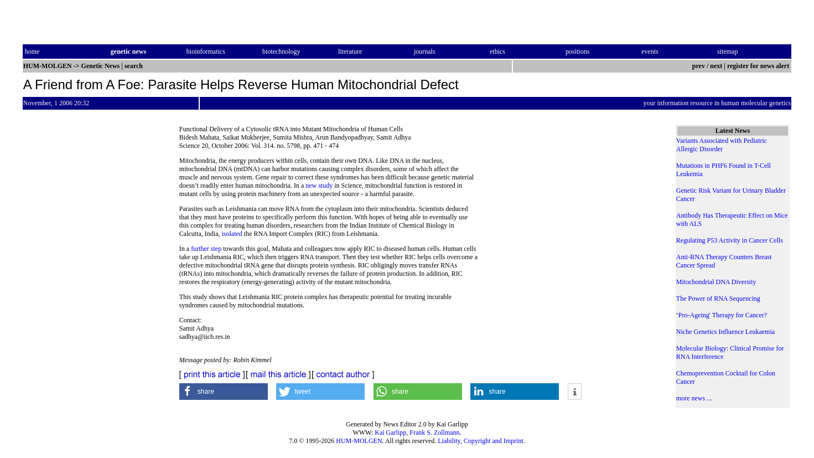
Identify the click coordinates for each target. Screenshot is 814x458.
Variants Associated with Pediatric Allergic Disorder (721, 145)
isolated (231, 234)
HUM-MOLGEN (359, 441)
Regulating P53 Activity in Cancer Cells (729, 240)
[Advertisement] (568, 232)
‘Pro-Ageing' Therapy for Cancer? (721, 315)
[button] (223, 391)
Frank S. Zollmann (434, 432)
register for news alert (759, 66)
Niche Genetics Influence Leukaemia (725, 332)
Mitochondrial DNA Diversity (716, 282)
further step (206, 249)
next (716, 66)
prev (698, 66)
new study (319, 185)
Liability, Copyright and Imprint (480, 441)
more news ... (694, 398)
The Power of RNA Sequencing (718, 298)
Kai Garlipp (390, 432)
